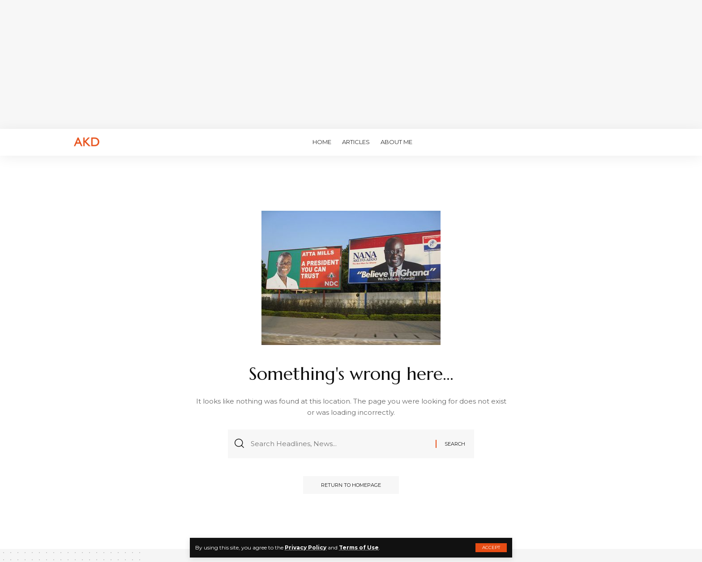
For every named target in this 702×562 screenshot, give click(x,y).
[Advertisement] (351, 63)
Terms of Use (359, 547)
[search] (621, 142)
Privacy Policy (305, 547)
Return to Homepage (351, 485)
